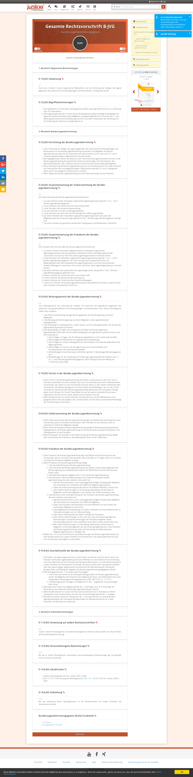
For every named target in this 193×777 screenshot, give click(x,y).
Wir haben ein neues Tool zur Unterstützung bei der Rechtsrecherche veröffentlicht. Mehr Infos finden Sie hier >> (173, 23)
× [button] (189, 16)
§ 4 (40, 194)
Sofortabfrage (139, 72)
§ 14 (40, 699)
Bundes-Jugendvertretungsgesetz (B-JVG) (146, 33)
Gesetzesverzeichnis (141, 59)
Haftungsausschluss (141, 65)
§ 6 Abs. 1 (110, 201)
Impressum (81, 762)
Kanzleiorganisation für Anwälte (143, 762)
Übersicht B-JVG (140, 21)
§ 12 (40, 652)
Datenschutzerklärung (112, 762)
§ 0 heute (47, 722)
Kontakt (66, 762)
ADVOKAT (52, 762)
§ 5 (40, 244)
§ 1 (40, 85)
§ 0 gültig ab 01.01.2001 (53, 725)
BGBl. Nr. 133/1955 (103, 579)
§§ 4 (110, 154)
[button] (49, 8)
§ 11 (40, 629)
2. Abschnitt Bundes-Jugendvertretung (141, 47)
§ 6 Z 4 (48, 678)
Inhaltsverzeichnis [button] (140, 27)
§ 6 (40, 303)
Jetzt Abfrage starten (146, 109)
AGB (94, 762)
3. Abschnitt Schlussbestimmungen (145, 52)
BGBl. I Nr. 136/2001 (91, 678)
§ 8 (94, 352)
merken (80, 734)
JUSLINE (38, 762)
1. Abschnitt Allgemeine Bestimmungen (142, 40)
